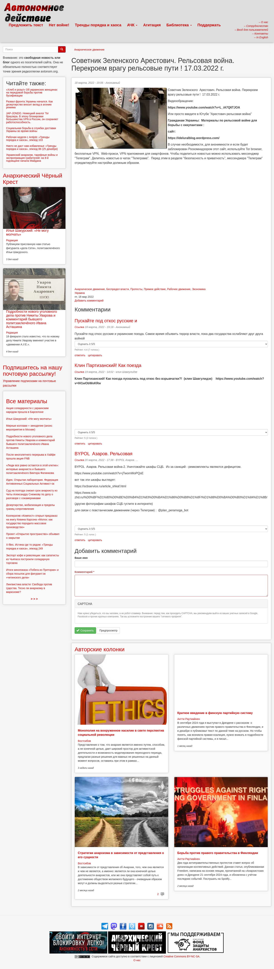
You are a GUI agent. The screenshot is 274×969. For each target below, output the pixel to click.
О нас (136, 960)
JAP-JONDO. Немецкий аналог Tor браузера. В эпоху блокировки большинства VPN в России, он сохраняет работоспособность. (32, 118)
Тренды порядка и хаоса (98, 25)
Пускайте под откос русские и (106, 320)
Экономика (199, 289)
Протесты (136, 289)
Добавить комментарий (89, 300)
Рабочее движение (178, 289)
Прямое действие (155, 289)
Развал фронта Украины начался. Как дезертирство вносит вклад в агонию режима (29, 104)
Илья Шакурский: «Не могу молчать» (27, 232)
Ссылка (79, 327)
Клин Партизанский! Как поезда (108, 365)
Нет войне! (59, 25)
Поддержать (209, 25)
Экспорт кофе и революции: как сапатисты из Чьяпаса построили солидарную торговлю (32, 559)
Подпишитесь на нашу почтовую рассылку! (32, 370)
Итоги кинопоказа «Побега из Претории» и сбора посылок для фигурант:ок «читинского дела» (32, 573)
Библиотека (179, 25)
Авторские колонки (99, 649)
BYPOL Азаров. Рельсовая (103, 453)
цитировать (95, 355)
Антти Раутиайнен (188, 719)
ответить (80, 355)
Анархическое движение (89, 49)
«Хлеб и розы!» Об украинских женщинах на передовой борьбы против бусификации (31, 92)
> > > (34, 599)
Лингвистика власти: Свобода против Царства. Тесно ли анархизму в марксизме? (29, 588)
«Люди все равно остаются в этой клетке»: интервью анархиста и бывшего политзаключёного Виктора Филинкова (32, 469)
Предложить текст (26, 25)
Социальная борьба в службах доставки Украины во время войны (31, 130)
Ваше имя (81, 557)
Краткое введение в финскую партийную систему (215, 713)
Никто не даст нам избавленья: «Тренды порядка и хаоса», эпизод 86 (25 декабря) (32, 147)
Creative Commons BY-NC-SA (181, 956)
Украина (80, 292)
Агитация (152, 25)
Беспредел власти (117, 289)
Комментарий (84, 571)
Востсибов (84, 740)
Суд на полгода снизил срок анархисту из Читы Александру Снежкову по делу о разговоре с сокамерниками (31, 494)
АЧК (132, 25)
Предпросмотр (108, 630)
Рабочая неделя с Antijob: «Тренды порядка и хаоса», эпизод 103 (27, 139)
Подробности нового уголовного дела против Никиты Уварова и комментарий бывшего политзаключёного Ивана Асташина (31, 319)
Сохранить (85, 630)
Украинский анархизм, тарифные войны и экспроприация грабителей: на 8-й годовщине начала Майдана (32, 157)
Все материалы (26, 401)
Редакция (12, 240)
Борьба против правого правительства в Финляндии (217, 853)
